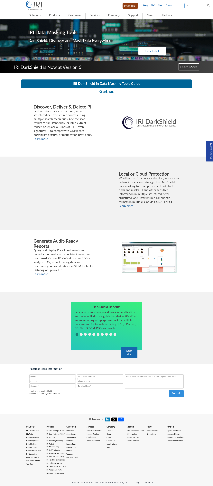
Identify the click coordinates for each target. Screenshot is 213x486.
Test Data (29, 464)
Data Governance (32, 437)
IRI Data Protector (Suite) (55, 434)
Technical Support (93, 441)
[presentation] (106, 402)
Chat (160, 5)
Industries (70, 431)
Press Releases (152, 431)
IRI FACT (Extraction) (53, 450)
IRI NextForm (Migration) (55, 453)
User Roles (70, 441)
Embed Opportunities (175, 441)
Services (94, 15)
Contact (169, 5)
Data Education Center (135, 431)
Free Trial (130, 5)
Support (133, 15)
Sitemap (149, 482)
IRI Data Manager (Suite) (55, 431)
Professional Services (94, 431)
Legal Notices (111, 444)
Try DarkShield (145, 50)
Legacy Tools (71, 444)
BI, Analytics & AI (32, 431)
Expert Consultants (174, 431)
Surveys (69, 450)
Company (114, 15)
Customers (74, 15)
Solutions (35, 15)
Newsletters (151, 434)
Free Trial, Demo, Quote (55, 473)
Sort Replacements (33, 460)
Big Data (29, 434)
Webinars (69, 454)
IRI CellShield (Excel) (54, 463)
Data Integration (32, 441)
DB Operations (31, 454)
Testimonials (71, 437)
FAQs (108, 447)
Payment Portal (72, 457)
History (109, 434)
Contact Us (110, 441)
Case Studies (71, 434)
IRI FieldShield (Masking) (55, 460)
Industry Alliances (173, 434)
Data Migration (31, 447)
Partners (167, 15)
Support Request (133, 437)
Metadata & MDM (32, 457)
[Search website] (207, 5)
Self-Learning (132, 434)
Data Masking (31, 444)
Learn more (40, 138)
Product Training (93, 434)
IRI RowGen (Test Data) (55, 456)
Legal (138, 482)
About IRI (109, 431)
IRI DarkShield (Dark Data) (56, 466)
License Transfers (133, 441)
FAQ (153, 5)
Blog (145, 5)
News (150, 15)
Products (54, 15)
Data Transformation (33, 450)
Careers (109, 437)
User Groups (71, 447)
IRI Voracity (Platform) (54, 441)
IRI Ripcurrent (51, 437)
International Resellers (175, 437)
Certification (91, 437)
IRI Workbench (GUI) (54, 470)
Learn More (188, 67)
